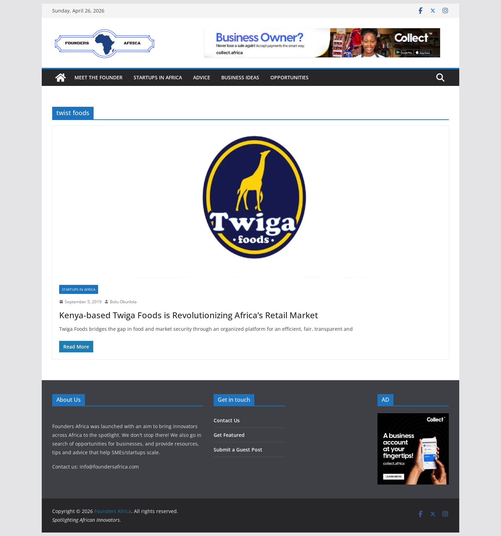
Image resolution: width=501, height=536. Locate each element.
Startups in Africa (158, 77)
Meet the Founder (98, 77)
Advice (201, 77)
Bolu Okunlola (123, 302)
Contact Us (227, 420)
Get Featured (229, 435)
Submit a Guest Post (238, 449)
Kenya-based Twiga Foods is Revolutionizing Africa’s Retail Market (188, 315)
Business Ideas (240, 77)
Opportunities (289, 77)
